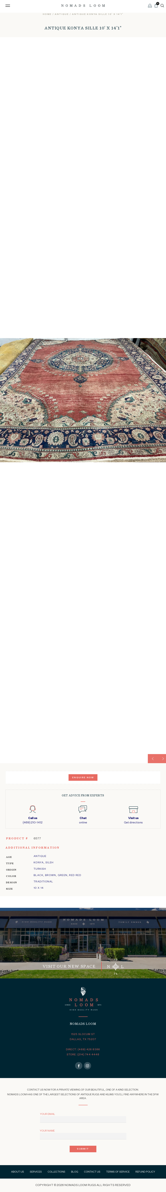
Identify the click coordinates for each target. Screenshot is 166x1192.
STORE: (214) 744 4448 (83, 1054)
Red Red (75, 875)
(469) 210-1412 (32, 820)
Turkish (40, 869)
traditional (43, 881)
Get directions (133, 820)
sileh (49, 862)
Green (62, 875)
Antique (62, 14)
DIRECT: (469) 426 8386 (83, 1049)
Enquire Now (83, 778)
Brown (50, 875)
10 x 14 (39, 888)
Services (36, 1172)
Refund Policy (145, 1172)
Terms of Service (118, 1172)
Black (38, 875)
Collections (56, 1172)
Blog (74, 1172)
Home (47, 14)
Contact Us (92, 1172)
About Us (17, 1172)
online (83, 820)
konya (39, 862)
